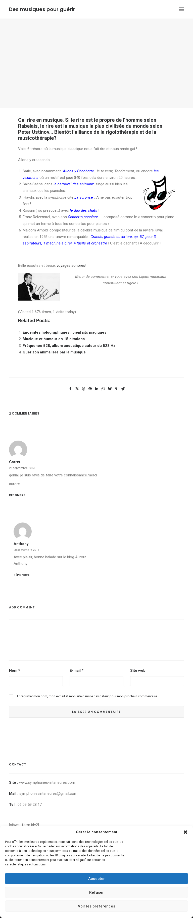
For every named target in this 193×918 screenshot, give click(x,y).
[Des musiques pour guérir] (42, 9)
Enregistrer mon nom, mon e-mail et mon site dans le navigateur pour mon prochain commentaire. (87, 696)
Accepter (96, 878)
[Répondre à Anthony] (99, 574)
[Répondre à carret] (96, 494)
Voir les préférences (96, 906)
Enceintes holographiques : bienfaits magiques (64, 332)
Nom (14, 670)
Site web (138, 670)
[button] (185, 832)
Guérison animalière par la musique (54, 352)
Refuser (96, 892)
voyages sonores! (71, 265)
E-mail (76, 670)
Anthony (21, 544)
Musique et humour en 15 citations (54, 339)
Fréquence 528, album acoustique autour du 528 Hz (69, 345)
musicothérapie (36, 138)
